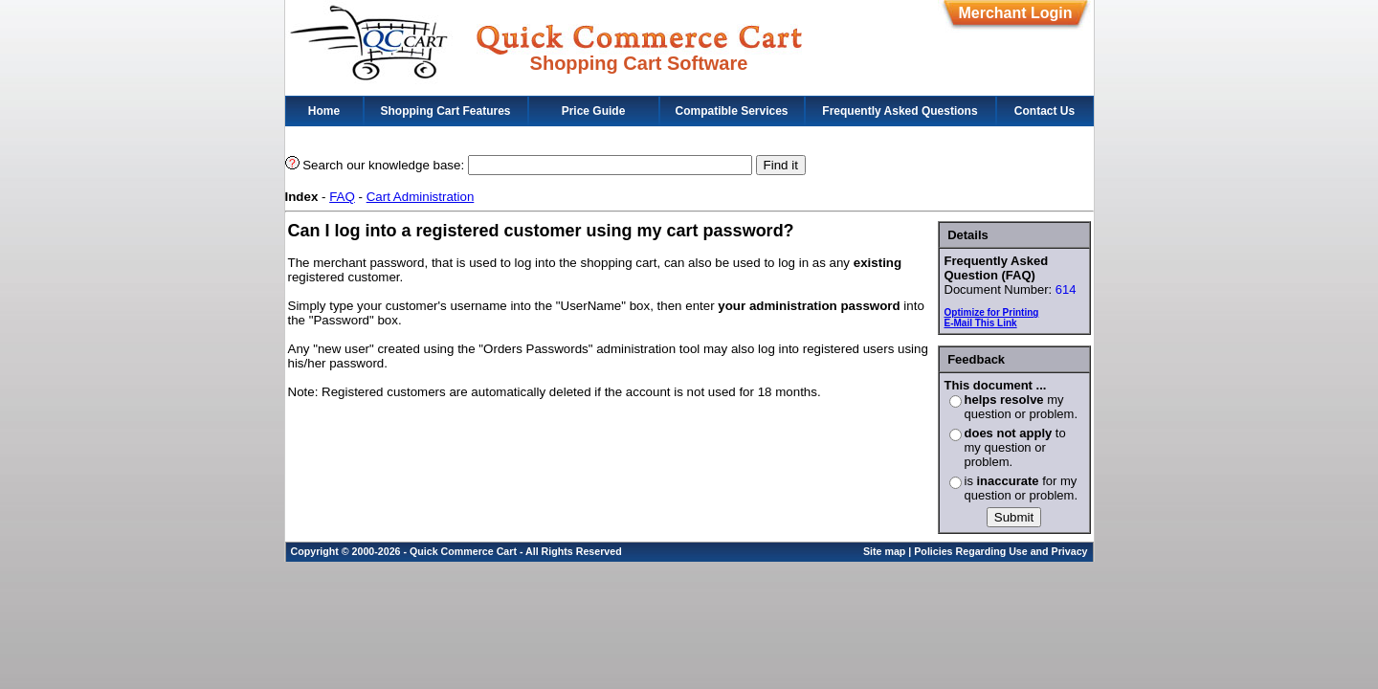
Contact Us (1044, 111)
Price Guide (594, 111)
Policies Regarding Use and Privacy (1000, 551)
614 (1066, 289)
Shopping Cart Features (445, 111)
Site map (884, 551)
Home (324, 111)
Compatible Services (731, 111)
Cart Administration (421, 196)
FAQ (342, 196)
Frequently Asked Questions (899, 111)
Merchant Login (1015, 13)
